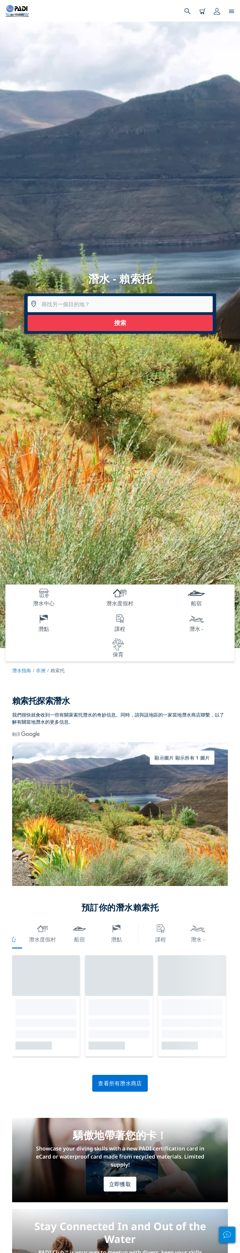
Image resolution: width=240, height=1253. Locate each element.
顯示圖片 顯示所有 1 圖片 (182, 758)
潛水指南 (21, 670)
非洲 (40, 670)
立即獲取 (120, 1184)
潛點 (116, 932)
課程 (160, 932)
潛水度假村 (42, 932)
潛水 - (198, 932)
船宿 (79, 932)
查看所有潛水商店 (120, 1083)
